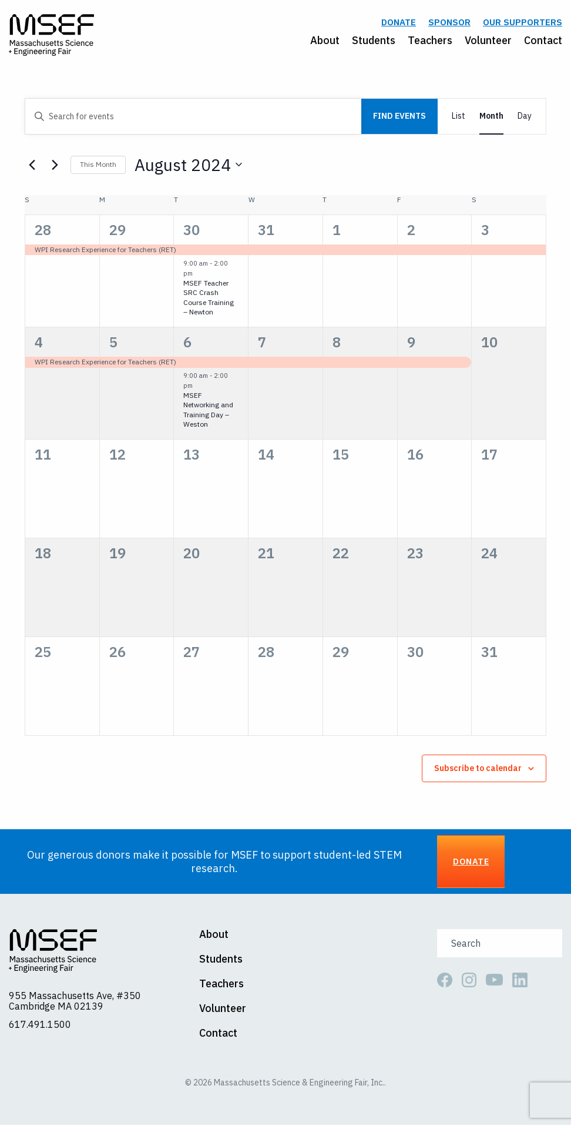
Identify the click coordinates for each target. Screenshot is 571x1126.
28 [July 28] (43, 231)
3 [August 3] (485, 231)
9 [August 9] (411, 343)
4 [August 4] (39, 343)
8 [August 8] (336, 343)
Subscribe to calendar (478, 770)
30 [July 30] (191, 231)
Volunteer (488, 41)
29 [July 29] (117, 231)
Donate (398, 23)
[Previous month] (32, 166)
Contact (543, 41)
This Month (98, 166)
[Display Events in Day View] (525, 117)
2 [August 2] (411, 231)
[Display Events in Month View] (491, 117)
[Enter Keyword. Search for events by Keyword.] (193, 117)
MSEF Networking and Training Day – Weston (208, 411)
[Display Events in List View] (458, 117)
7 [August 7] (262, 343)
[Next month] (55, 166)
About (325, 41)
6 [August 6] (187, 343)
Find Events (399, 117)
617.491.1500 (40, 1025)
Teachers (430, 41)
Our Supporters (522, 23)
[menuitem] (319, 41)
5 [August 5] (113, 343)
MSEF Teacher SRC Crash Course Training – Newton (208, 299)
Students (373, 41)
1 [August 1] (336, 231)
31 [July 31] (266, 231)
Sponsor (449, 23)
